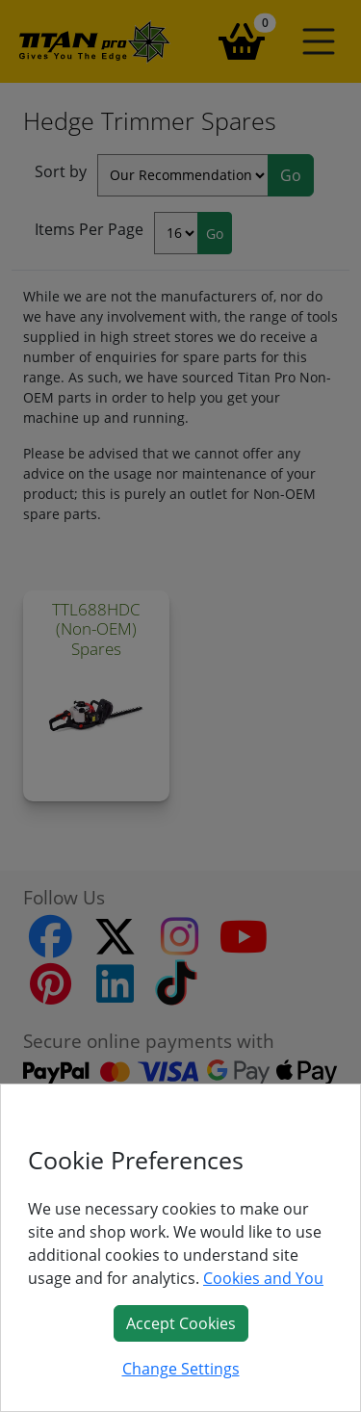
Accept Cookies (181, 1323)
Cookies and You (263, 1278)
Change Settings (181, 1368)
